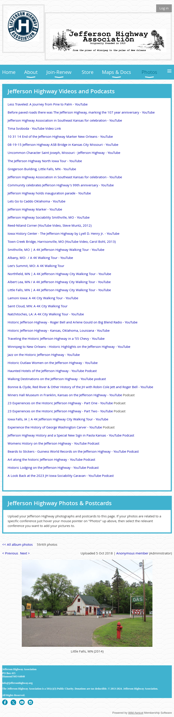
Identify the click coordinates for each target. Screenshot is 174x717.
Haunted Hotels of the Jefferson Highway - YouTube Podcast (52, 371)
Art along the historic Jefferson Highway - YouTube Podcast (51, 459)
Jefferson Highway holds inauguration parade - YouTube (49, 193)
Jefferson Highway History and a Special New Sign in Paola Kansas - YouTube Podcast (71, 435)
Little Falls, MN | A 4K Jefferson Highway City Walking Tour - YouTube (59, 290)
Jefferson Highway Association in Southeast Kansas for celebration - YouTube (65, 120)
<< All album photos (17, 544)
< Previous (10, 553)
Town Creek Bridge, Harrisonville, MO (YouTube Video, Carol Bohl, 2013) (62, 241)
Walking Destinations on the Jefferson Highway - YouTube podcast (57, 379)
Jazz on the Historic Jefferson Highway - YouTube (44, 354)
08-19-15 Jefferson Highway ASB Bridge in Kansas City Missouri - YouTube (63, 144)
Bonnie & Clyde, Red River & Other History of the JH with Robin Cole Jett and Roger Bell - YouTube (80, 387)
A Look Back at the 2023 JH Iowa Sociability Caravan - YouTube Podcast (61, 475)
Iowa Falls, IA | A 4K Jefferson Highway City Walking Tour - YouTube (58, 419)
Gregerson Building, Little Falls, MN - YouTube (42, 169)
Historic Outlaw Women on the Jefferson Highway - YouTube (53, 362)
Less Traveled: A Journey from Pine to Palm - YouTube (48, 104)
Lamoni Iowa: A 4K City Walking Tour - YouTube (43, 298)
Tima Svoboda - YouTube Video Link (34, 128)
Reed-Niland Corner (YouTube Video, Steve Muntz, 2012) (49, 225)
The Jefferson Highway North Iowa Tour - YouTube (45, 161)
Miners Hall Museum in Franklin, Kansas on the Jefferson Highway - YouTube (65, 395)
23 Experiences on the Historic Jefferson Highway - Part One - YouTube (60, 403)
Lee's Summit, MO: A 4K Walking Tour (36, 265)
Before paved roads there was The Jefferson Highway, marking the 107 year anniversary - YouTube (81, 112)
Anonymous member (132, 553)
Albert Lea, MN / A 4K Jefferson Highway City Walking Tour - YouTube (59, 282)
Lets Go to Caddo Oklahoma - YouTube (36, 201)
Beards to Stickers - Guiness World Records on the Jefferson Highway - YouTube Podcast (73, 451)
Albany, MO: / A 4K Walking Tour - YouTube (40, 257)
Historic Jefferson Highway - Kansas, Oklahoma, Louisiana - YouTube (59, 330)
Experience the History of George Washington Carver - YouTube (55, 427)
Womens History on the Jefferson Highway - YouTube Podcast (53, 443)
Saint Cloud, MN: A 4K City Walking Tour (38, 306)
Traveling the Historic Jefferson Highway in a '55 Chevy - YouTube (56, 338)
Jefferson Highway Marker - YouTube (35, 209)
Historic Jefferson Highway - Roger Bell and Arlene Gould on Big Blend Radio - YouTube (72, 322)
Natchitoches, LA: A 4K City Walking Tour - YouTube (46, 314)
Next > (25, 553)
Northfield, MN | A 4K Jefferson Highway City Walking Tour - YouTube (59, 274)
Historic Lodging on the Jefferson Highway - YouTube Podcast (53, 467)
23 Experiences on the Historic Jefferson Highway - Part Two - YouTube (60, 411)
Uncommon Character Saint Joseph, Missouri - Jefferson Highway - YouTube (64, 152)
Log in (164, 8)
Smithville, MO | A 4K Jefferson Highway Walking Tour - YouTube (56, 249)
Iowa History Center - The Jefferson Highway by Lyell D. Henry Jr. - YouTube (63, 233)
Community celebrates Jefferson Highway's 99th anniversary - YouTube (61, 185)
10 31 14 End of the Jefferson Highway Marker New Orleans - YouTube (60, 136)
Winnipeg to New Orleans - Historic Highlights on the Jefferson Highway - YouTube (69, 346)
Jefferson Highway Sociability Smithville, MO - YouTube (49, 217)
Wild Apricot (135, 712)
